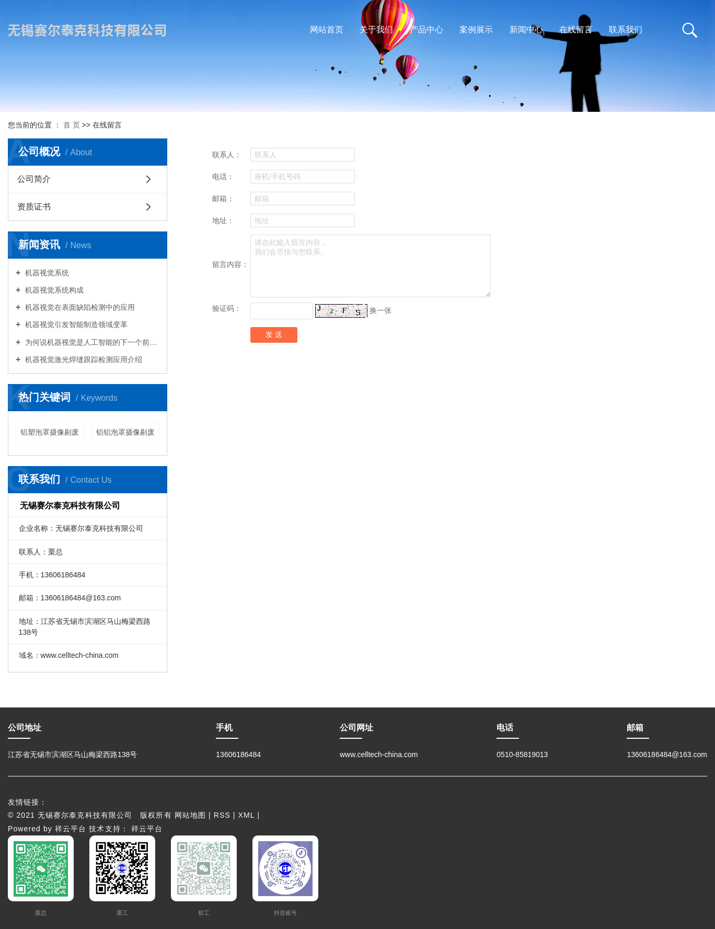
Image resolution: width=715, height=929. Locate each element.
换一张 (380, 310)
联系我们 (625, 29)
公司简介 (34, 179)
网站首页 (326, 29)
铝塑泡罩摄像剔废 (49, 432)
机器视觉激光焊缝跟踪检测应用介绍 (82, 359)
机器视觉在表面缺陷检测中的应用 (79, 307)
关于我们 (376, 29)
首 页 (71, 125)
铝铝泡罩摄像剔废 (125, 432)
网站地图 (190, 815)
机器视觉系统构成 (53, 290)
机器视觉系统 (46, 273)
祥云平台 (70, 829)
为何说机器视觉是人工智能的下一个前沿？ (91, 342)
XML (246, 815)
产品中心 (426, 29)
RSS (222, 815)
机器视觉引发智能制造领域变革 (75, 324)
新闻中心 (526, 29)
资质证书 (34, 206)
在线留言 (576, 29)
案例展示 (476, 29)
